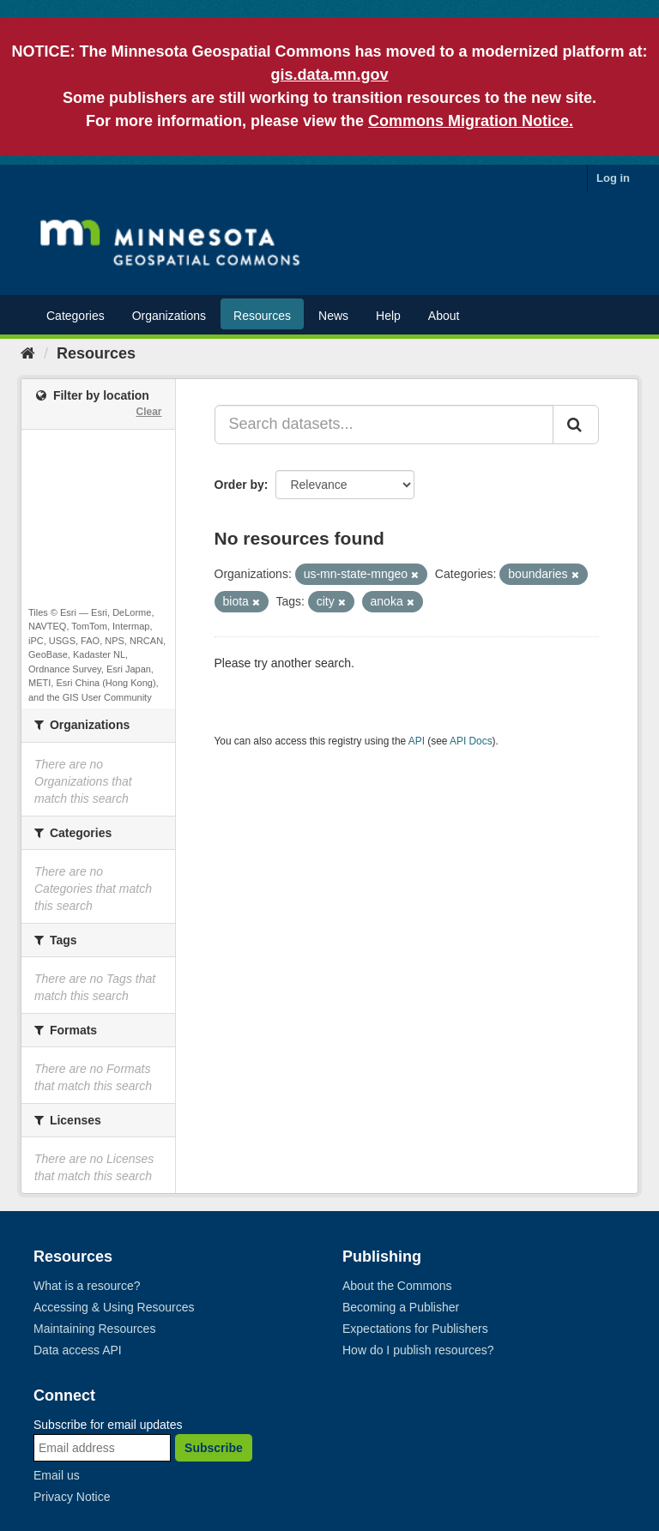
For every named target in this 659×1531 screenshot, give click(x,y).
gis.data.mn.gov (329, 74)
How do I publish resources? (418, 1350)
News (333, 315)
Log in (613, 178)
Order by (239, 484)
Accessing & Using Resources (114, 1307)
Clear (148, 412)
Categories (75, 315)
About (444, 315)
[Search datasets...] (384, 424)
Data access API (77, 1350)
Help (388, 315)
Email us (56, 1475)
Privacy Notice (71, 1497)
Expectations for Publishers (415, 1328)
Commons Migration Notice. (470, 121)
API (416, 741)
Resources (262, 315)
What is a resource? (87, 1286)
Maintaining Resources (94, 1328)
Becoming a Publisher (400, 1307)
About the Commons (397, 1286)
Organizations (169, 315)
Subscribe (213, 1448)
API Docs (471, 741)
